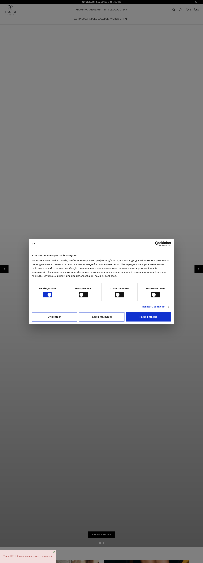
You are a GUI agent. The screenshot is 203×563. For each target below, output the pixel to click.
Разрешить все (148, 316)
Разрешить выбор (101, 316)
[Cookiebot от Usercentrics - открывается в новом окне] (157, 243)
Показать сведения (153, 306)
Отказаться (54, 316)
